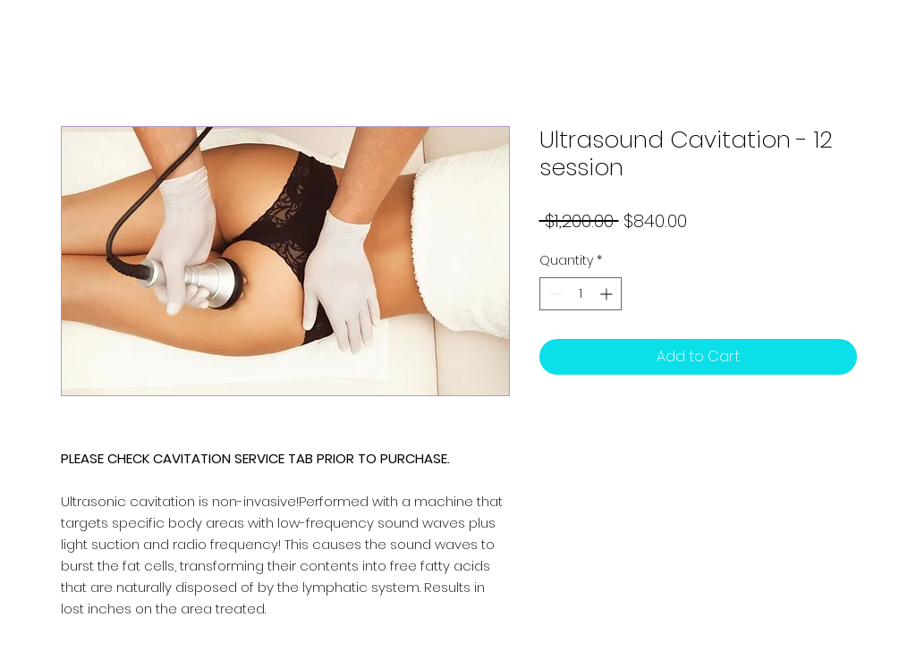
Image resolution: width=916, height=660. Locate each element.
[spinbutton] (580, 293)
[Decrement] (553, 293)
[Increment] (608, 293)
